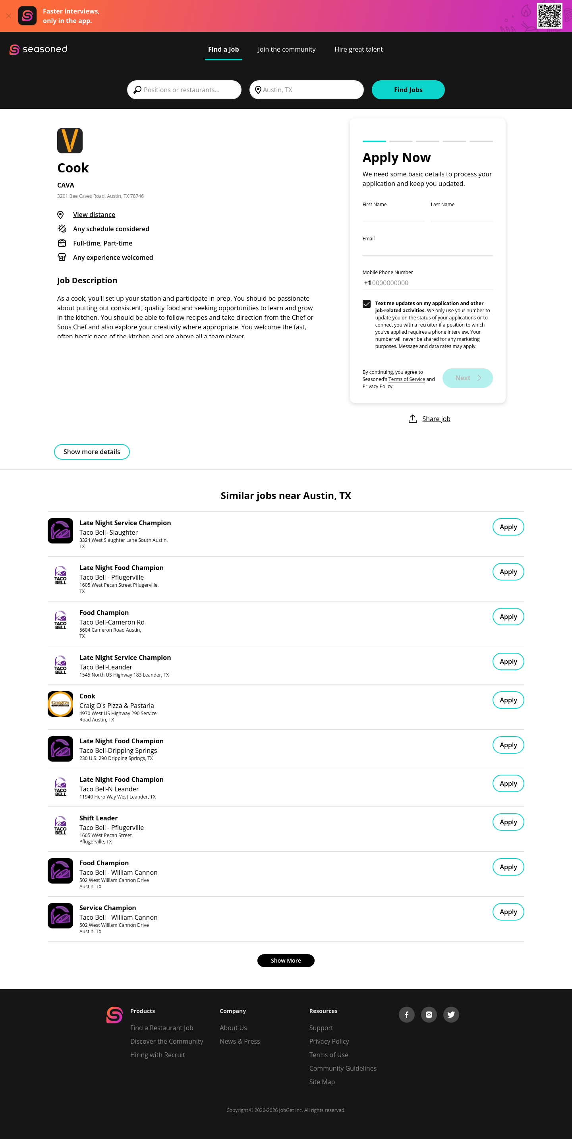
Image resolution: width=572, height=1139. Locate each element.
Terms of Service (406, 379)
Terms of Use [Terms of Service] (328, 1054)
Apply (508, 526)
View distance (94, 214)
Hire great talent (358, 49)
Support (321, 1027)
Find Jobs (408, 89)
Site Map (322, 1081)
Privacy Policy (377, 386)
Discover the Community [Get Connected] (166, 1041)
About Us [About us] (233, 1027)
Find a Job (223, 49)
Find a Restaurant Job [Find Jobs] (161, 1027)
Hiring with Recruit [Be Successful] (157, 1054)
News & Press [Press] (240, 1041)
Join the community (287, 49)
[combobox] (184, 89)
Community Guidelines (343, 1068)
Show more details (92, 451)
